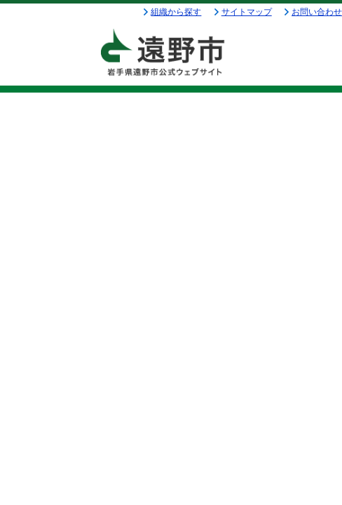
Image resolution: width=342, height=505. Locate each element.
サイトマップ (246, 12)
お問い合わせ (317, 12)
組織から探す (176, 12)
